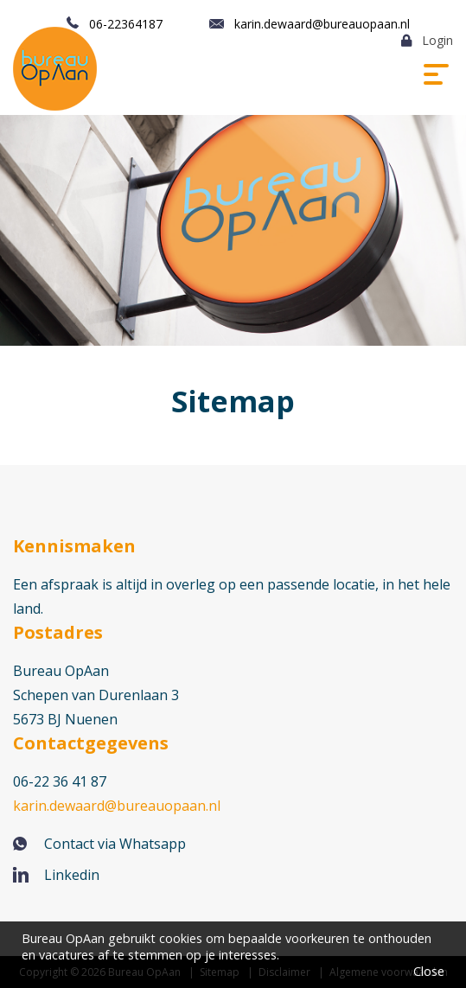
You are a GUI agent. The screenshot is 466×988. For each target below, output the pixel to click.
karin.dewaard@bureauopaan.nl (322, 24)
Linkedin (71, 874)
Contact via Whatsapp (115, 843)
